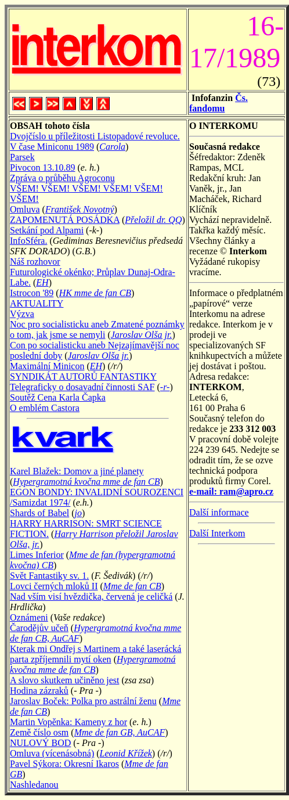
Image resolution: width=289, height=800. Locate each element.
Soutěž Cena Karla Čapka (58, 397)
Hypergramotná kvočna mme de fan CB (86, 482)
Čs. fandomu (218, 103)
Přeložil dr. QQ (153, 220)
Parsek (22, 157)
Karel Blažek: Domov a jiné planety (77, 471)
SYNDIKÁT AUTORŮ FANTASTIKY (83, 376)
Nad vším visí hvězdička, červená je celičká (91, 596)
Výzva (22, 314)
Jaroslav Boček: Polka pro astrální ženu (83, 701)
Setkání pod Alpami (47, 230)
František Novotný (79, 209)
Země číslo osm (39, 732)
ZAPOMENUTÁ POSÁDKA (65, 220)
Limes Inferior (37, 555)
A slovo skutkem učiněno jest (64, 680)
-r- (165, 387)
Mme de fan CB (132, 586)
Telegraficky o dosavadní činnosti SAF (82, 387)
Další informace (219, 512)
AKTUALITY (36, 303)
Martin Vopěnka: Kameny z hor (68, 722)
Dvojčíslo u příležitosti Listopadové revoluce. (95, 136)
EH (42, 282)
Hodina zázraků (39, 691)
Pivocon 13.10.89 (42, 167)
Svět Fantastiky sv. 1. (49, 576)
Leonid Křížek (126, 753)
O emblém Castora (45, 408)
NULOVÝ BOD (40, 743)
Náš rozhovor (35, 261)
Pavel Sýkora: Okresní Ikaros (64, 764)
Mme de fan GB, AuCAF (119, 732)
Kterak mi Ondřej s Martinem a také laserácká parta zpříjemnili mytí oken (95, 654)
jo (78, 513)
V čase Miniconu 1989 (52, 147)
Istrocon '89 (31, 293)
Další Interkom (217, 533)
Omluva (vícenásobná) (52, 753)
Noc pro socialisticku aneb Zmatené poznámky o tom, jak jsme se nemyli (97, 329)
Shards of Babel (39, 513)
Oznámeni (29, 617)
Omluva (25, 209)
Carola (112, 147)
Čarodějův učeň (39, 628)
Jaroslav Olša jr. (141, 335)
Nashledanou (34, 785)
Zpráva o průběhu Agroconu (62, 178)
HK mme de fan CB (95, 293)
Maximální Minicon (47, 366)
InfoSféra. (28, 241)
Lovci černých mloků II (54, 586)
